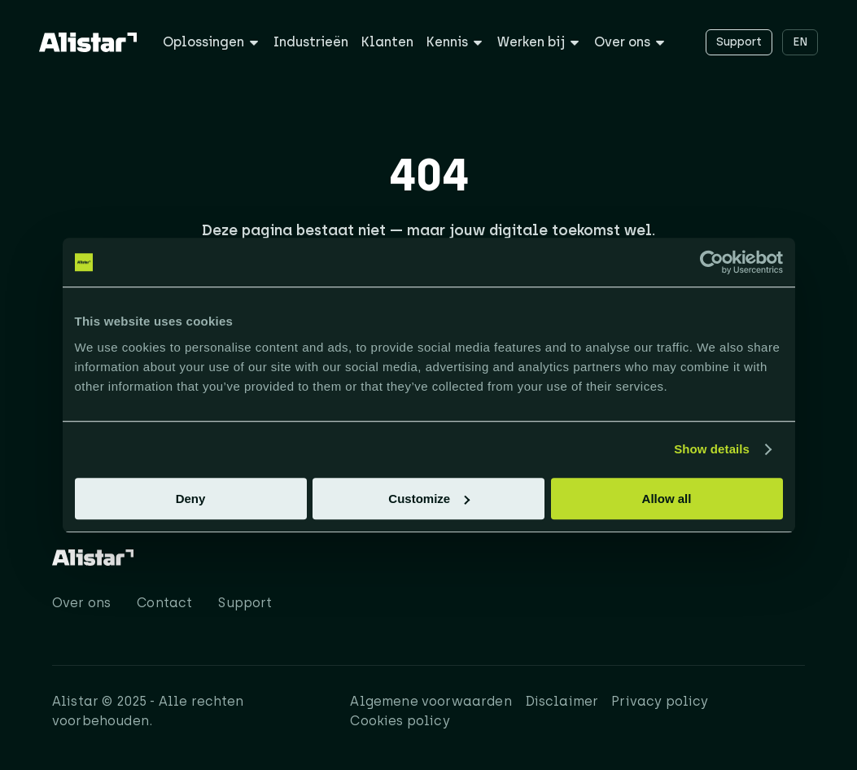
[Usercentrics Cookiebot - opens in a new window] (712, 262)
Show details (712, 449)
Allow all (667, 498)
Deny (191, 498)
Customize (429, 498)
